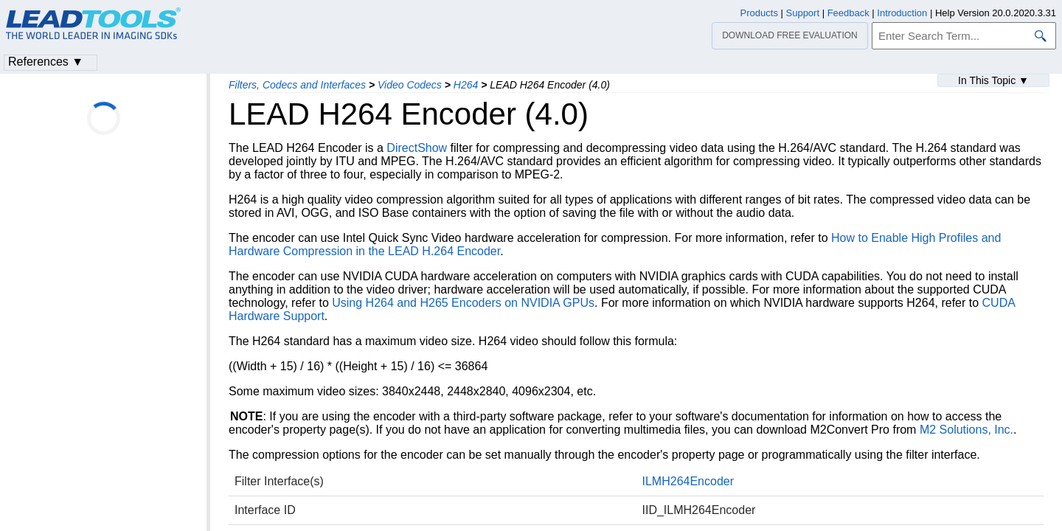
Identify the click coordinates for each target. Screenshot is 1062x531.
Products (759, 12)
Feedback (848, 12)
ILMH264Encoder (688, 481)
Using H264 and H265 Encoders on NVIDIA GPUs (463, 302)
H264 (466, 85)
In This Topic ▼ (993, 80)
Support (803, 12)
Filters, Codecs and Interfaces (297, 85)
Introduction (902, 12)
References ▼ (45, 61)
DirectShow (416, 148)
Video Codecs (410, 85)
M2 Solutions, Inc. (966, 429)
